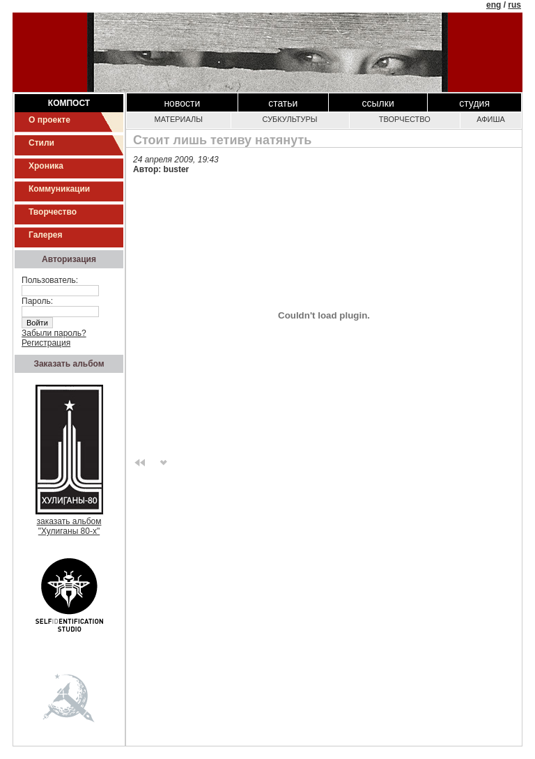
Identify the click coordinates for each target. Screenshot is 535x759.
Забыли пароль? (54, 333)
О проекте (49, 120)
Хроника (46, 166)
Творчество (53, 212)
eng (493, 5)
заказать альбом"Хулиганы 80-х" (69, 522)
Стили (41, 143)
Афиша (490, 119)
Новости (182, 103)
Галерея (45, 235)
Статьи (282, 103)
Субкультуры (290, 119)
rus (514, 5)
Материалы (179, 119)
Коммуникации (59, 189)
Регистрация (46, 343)
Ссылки (378, 103)
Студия (474, 103)
